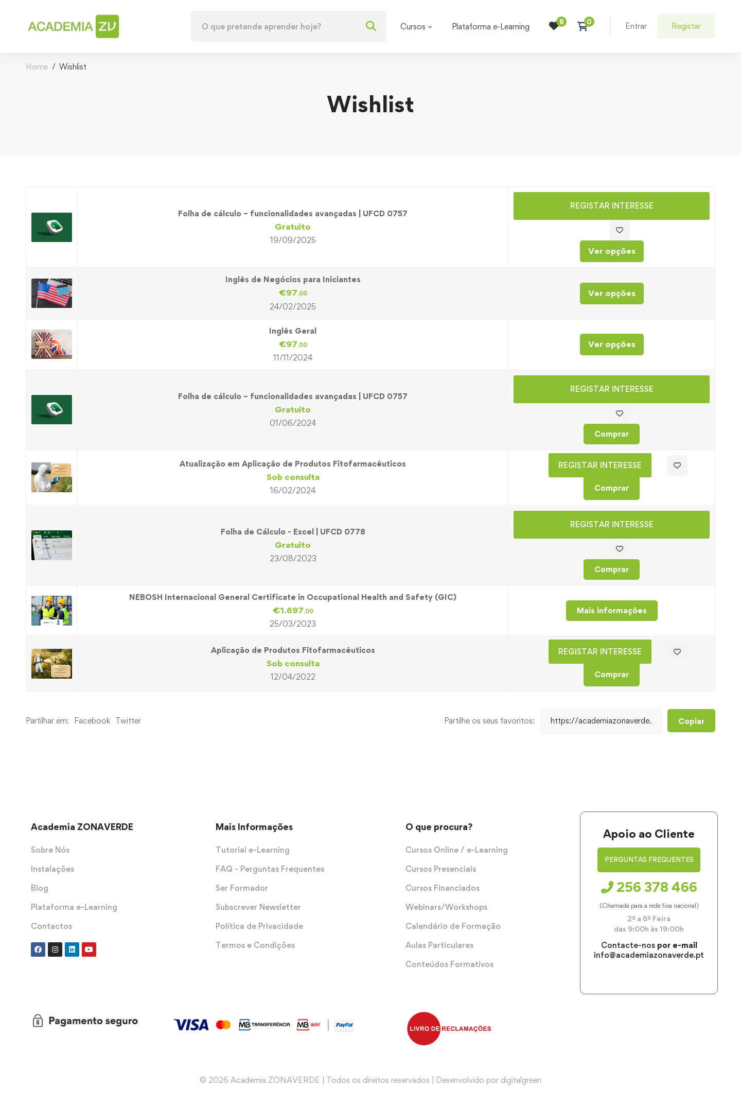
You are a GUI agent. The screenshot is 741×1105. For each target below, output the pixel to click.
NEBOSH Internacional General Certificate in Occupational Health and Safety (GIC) (292, 597)
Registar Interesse (612, 206)
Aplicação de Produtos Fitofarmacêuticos (293, 650)
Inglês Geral (292, 331)
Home (37, 67)
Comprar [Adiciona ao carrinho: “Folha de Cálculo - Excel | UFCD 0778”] (611, 569)
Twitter (128, 721)
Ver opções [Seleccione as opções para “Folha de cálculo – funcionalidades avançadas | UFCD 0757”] (612, 251)
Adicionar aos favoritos (619, 230)
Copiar (691, 721)
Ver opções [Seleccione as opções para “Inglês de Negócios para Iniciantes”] (612, 293)
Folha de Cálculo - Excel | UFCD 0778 (293, 532)
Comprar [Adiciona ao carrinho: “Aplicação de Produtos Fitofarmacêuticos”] (611, 674)
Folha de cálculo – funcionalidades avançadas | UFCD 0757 (293, 213)
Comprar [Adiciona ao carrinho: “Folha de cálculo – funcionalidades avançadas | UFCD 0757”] (611, 434)
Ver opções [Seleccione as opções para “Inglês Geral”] (612, 344)
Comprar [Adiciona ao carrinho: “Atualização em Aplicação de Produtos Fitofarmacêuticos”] (611, 488)
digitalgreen (521, 1080)
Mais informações (612, 610)
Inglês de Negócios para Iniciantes (293, 279)
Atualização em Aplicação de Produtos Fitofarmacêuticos (293, 464)
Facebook (92, 721)
